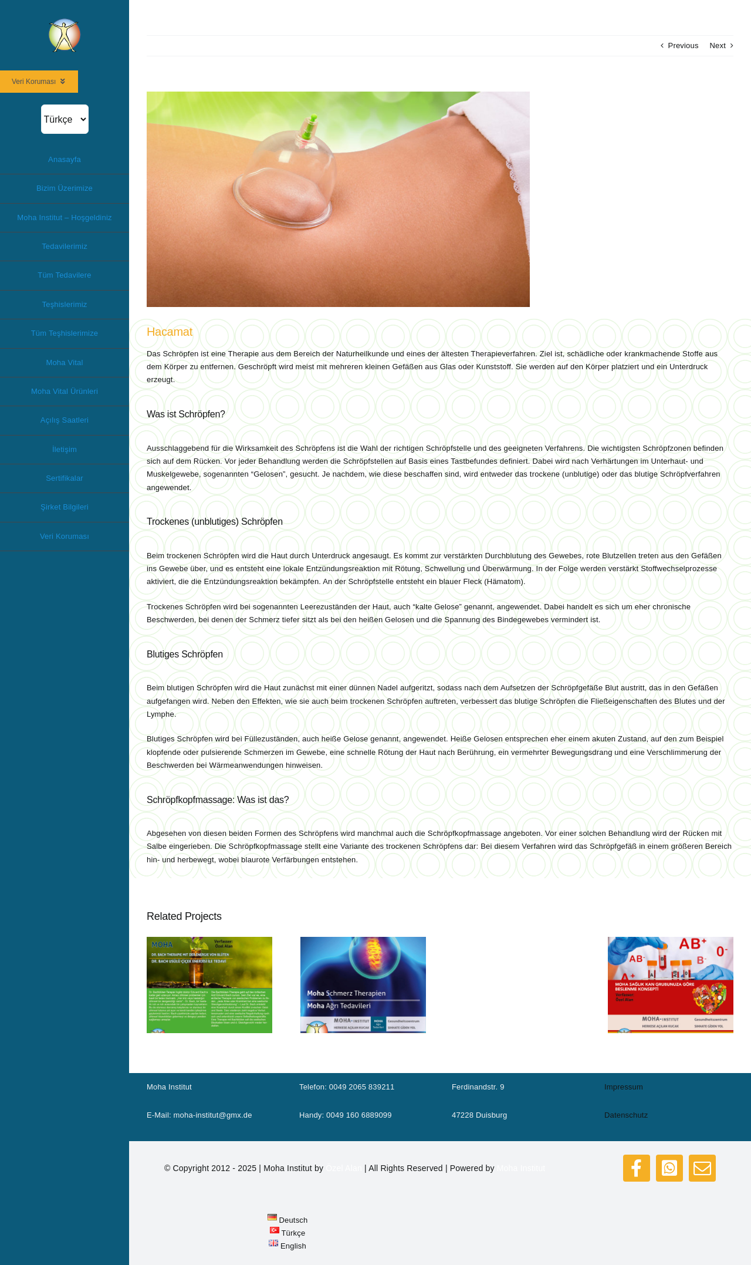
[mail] (702, 1168)
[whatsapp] (669, 1168)
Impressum (623, 1086)
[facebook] (636, 1168)
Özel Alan (344, 1168)
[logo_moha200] (64, 21)
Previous (683, 45)
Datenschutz (626, 1115)
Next (717, 45)
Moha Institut (521, 1168)
